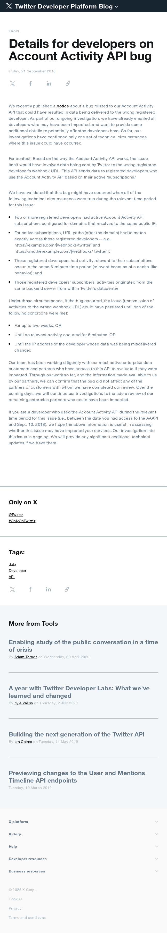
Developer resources (83, 859)
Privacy (15, 907)
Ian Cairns (23, 741)
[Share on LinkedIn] (44, 84)
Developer (18, 570)
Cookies (16, 898)
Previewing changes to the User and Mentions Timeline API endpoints (77, 776)
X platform (83, 822)
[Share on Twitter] (12, 84)
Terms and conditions (27, 916)
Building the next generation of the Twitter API (77, 734)
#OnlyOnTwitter (22, 521)
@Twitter (16, 514)
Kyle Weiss (23, 703)
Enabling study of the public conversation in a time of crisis (83, 645)
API (12, 576)
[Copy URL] (62, 83)
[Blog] (116, 7)
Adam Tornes (25, 657)
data (13, 564)
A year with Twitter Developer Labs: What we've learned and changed (79, 691)
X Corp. (83, 834)
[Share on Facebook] (25, 84)
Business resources (83, 871)
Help (83, 846)
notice (63, 105)
